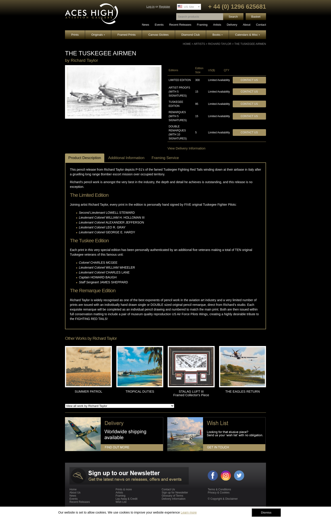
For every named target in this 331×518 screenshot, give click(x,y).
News (145, 24)
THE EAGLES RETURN (242, 391)
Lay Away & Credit (126, 498)
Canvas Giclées (158, 34)
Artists (217, 24)
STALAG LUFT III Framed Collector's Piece (191, 393)
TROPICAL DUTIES (140, 391)
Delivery (232, 24)
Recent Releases (180, 24)
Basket (255, 16)
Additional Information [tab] (126, 158)
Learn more (189, 512)
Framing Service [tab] (165, 158)
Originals (98, 34)
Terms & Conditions (219, 489)
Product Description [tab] (84, 158)
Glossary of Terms (172, 495)
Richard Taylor (219, 44)
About (246, 24)
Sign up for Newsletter (175, 492)
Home (187, 44)
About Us (74, 492)
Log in (150, 6)
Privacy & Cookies (218, 492)
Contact (261, 24)
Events (159, 24)
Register (164, 6)
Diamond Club (190, 34)
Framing (202, 24)
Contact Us (249, 80)
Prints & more (123, 489)
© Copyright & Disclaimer (223, 498)
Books (217, 34)
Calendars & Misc (247, 34)
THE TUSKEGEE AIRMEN (250, 44)
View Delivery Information (186, 148)
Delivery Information (174, 498)
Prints (75, 34)
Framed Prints (126, 34)
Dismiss (266, 512)
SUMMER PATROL (88, 391)
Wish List (120, 501)
